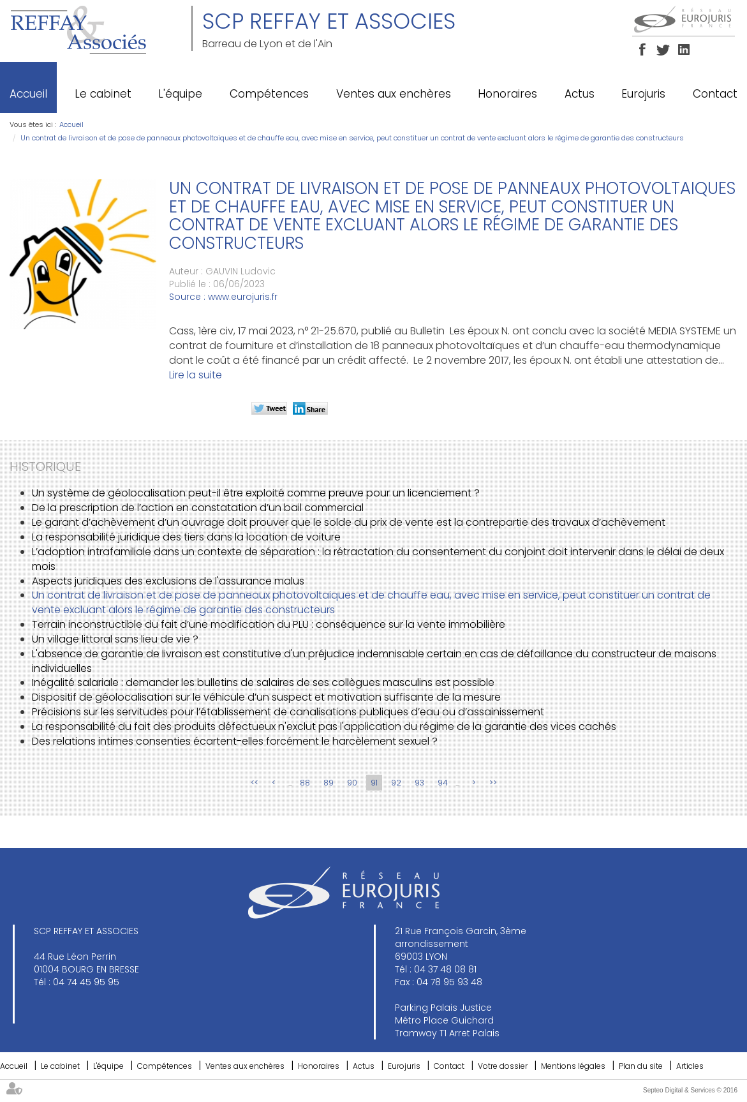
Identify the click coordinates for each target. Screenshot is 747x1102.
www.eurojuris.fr (242, 296)
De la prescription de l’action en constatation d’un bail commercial (198, 507)
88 (305, 782)
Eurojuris (643, 93)
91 (374, 782)
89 (328, 782)
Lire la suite (195, 375)
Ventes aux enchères (393, 93)
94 (443, 782)
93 (419, 782)
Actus (580, 93)
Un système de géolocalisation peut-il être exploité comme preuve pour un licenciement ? (256, 493)
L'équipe (180, 93)
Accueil (28, 93)
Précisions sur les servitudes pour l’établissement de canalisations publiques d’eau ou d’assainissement (288, 711)
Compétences (269, 93)
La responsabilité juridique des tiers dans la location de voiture (186, 537)
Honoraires (507, 93)
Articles (690, 1066)
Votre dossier (503, 1066)
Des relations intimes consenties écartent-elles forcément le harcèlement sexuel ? (235, 741)
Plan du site (641, 1066)
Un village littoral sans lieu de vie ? (115, 639)
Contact (715, 93)
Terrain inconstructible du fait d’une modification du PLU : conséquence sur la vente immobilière (268, 624)
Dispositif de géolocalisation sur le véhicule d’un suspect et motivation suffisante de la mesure (266, 697)
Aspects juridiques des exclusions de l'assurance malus (168, 581)
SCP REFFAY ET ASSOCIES (328, 21)
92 (396, 782)
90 (352, 782)
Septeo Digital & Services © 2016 (690, 1090)
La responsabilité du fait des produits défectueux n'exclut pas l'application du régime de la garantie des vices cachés (324, 726)
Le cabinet (103, 93)
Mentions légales (573, 1066)
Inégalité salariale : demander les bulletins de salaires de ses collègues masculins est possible (263, 682)
